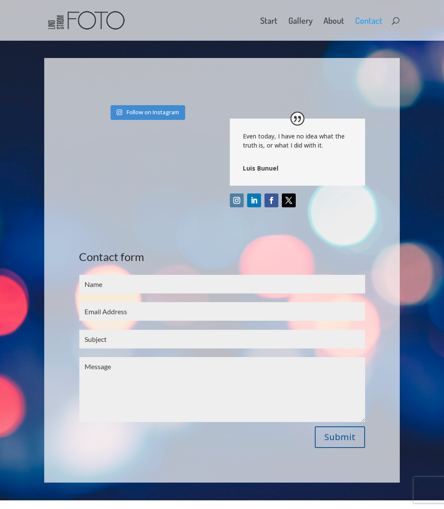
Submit (340, 437)
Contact (368, 21)
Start (269, 21)
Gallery (300, 21)
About (333, 21)
